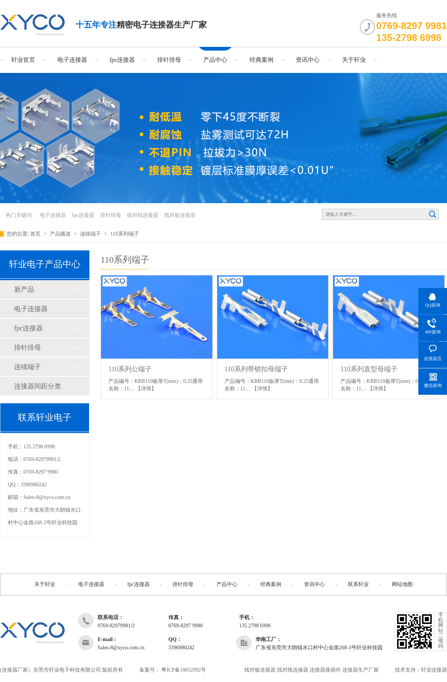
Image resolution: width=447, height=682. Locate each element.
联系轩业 (358, 584)
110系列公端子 (130, 369)
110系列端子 (124, 234)
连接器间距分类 (37, 386)
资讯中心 (308, 60)
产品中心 (215, 60)
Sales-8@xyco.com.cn (46, 497)
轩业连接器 (434, 670)
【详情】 (146, 388)
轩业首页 (23, 60)
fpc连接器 (122, 60)
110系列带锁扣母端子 (256, 369)
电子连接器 (72, 60)
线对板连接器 (180, 215)
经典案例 (261, 60)
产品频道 (61, 234)
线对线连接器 (142, 215)
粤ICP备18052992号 (183, 670)
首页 (36, 234)
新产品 (24, 289)
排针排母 (169, 60)
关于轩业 (354, 60)
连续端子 (91, 234)
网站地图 (402, 584)
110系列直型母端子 (368, 369)
